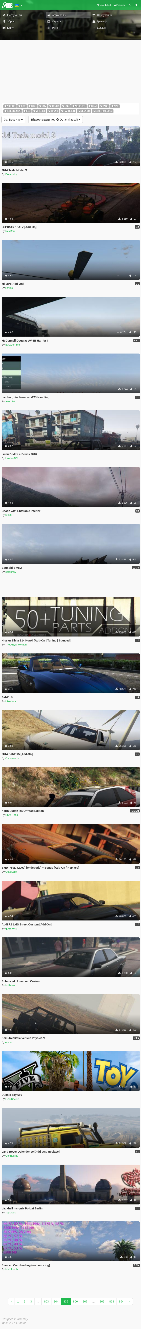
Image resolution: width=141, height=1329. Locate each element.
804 (56, 1301)
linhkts (9, 287)
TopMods (10, 1212)
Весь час (13, 119)
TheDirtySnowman (16, 644)
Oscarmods (12, 758)
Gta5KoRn (11, 871)
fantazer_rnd (12, 344)
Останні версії (55, 119)
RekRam (10, 231)
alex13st (10, 401)
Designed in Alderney (15, 1319)
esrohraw (10, 571)
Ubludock (10, 701)
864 (121, 1301)
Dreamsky (11, 174)
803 (46, 1301)
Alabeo (9, 1042)
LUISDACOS (12, 1098)
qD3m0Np (11, 928)
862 (102, 1301)
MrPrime (10, 985)
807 (85, 1301)
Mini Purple (11, 1269)
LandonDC (11, 458)
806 (75, 1301)
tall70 (8, 515)
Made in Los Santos (14, 1323)
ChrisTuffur (11, 814)
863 (111, 1301)
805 (65, 1301)
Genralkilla (11, 1155)
